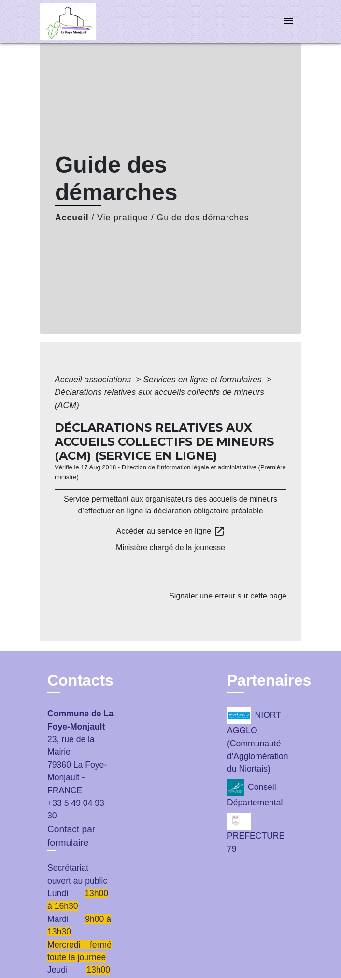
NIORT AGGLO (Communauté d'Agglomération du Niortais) (257, 740)
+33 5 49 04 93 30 (75, 809)
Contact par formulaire (71, 836)
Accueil (72, 217)
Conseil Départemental (255, 793)
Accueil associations (94, 379)
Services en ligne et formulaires (203, 379)
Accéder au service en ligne (170, 531)
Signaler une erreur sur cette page (227, 596)
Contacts (80, 680)
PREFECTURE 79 (255, 833)
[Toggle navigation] (289, 21)
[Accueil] (76, 21)
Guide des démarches (203, 217)
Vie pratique (122, 217)
